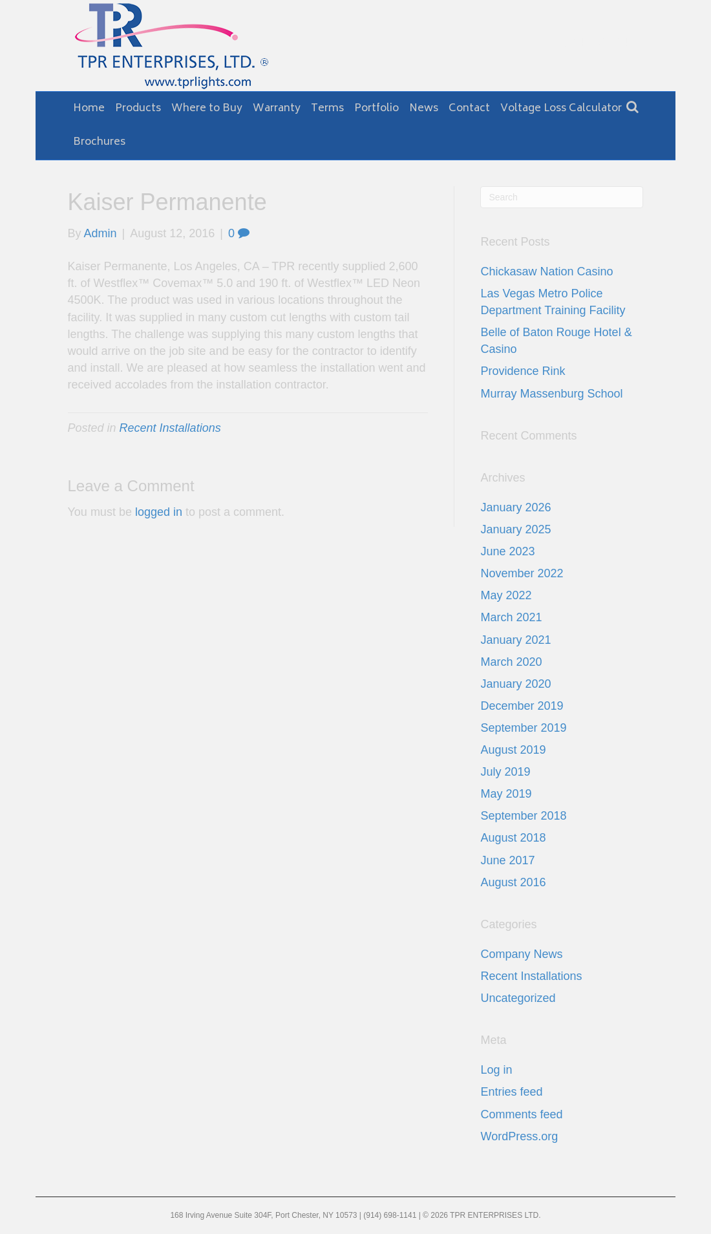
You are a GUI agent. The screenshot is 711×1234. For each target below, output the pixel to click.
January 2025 (515, 529)
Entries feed (511, 1091)
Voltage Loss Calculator (561, 109)
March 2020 (511, 661)
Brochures (99, 142)
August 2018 (513, 837)
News (423, 109)
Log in (496, 1069)
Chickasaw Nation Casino (546, 271)
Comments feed (521, 1114)
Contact (469, 109)
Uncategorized (517, 998)
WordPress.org (519, 1136)
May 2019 (505, 793)
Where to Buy (206, 109)
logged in (158, 511)
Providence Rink (522, 371)
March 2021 (511, 617)
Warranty (277, 109)
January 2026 (515, 507)
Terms (327, 109)
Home (89, 109)
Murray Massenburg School (551, 393)
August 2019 (513, 749)
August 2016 (513, 882)
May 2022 (505, 595)
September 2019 (523, 727)
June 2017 (507, 860)
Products (138, 109)
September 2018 (523, 815)
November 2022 (521, 573)
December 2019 (521, 705)
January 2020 (515, 683)
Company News (521, 954)
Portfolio (376, 109)
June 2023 (507, 551)
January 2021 (515, 639)
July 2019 (505, 771)
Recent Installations (170, 427)
